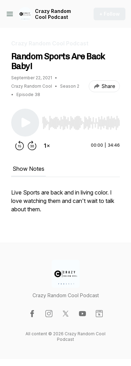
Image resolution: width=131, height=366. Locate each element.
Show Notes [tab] (28, 168)
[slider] (81, 123)
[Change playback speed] (47, 146)
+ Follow (109, 14)
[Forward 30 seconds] (32, 146)
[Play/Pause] (25, 123)
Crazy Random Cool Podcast (53, 14)
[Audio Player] (81, 121)
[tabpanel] (65, 204)
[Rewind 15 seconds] (19, 146)
